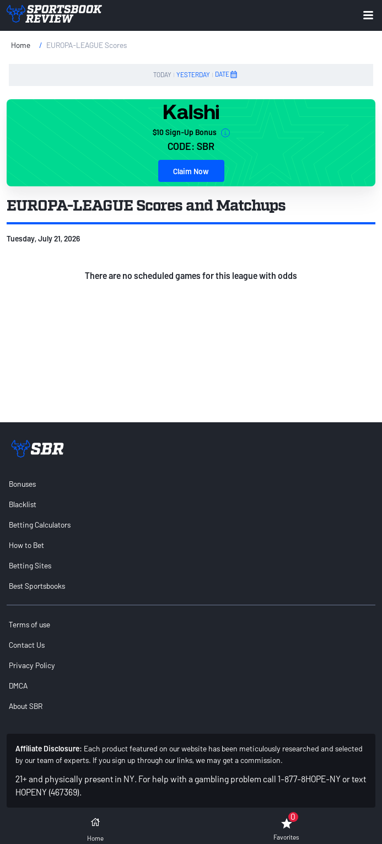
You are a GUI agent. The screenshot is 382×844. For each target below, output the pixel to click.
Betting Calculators (40, 524)
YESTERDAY (193, 74)
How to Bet (26, 545)
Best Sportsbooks (37, 585)
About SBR (25, 706)
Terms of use (29, 624)
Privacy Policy (32, 665)
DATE (226, 74)
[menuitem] (191, 484)
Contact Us (27, 644)
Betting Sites (30, 565)
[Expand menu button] (368, 15)
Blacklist (22, 504)
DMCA (18, 685)
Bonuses (22, 483)
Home (20, 45)
